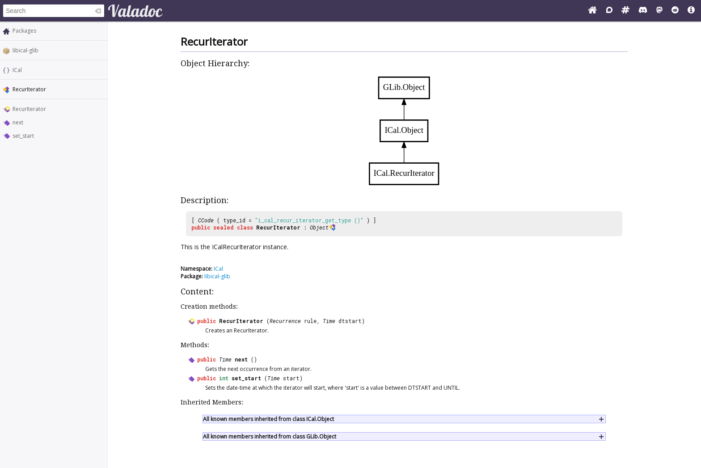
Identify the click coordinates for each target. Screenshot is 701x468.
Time (329, 320)
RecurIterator (29, 109)
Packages (24, 30)
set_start (23, 136)
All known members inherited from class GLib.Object (269, 436)
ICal (17, 70)
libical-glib (25, 50)
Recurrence (285, 320)
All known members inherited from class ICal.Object (268, 419)
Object (319, 227)
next (18, 122)
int (223, 378)
